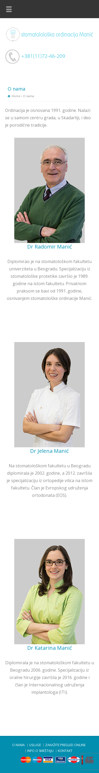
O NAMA (18, 745)
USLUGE (35, 745)
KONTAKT (65, 751)
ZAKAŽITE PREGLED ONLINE (65, 745)
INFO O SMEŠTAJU (40, 751)
